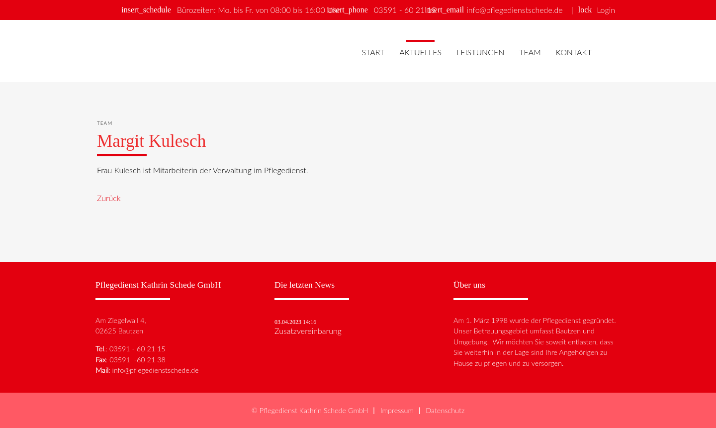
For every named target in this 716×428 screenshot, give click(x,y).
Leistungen (480, 52)
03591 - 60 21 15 (405, 9)
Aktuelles (420, 52)
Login (606, 9)
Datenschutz (445, 410)
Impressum (397, 410)
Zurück (109, 198)
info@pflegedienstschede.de (514, 9)
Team (530, 52)
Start (372, 52)
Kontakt (574, 52)
